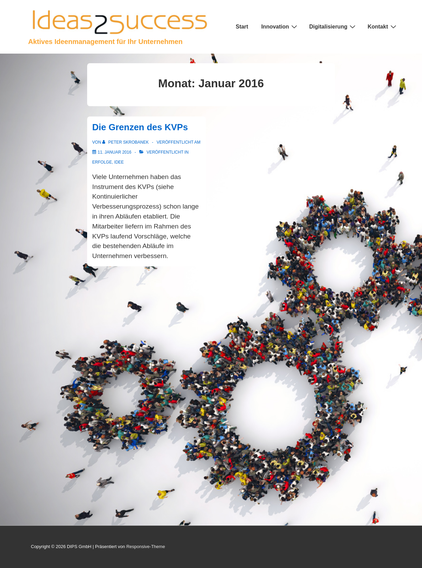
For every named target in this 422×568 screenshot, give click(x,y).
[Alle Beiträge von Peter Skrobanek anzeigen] (126, 142)
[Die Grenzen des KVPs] (114, 152)
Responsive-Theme (145, 546)
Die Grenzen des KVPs (140, 127)
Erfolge (102, 162)
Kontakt (382, 26)
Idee (119, 162)
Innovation (280, 26)
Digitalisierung (333, 26)
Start (242, 27)
